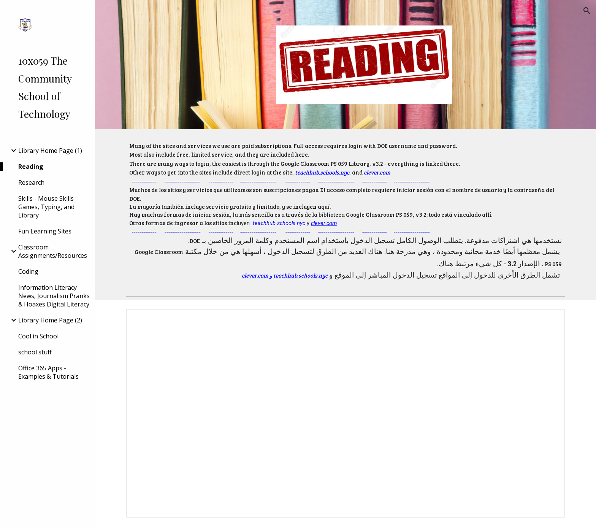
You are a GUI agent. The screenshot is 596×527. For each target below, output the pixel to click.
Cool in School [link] (38, 336)
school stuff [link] (35, 352)
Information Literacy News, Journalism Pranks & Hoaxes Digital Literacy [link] (54, 295)
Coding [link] (28, 271)
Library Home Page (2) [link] (50, 320)
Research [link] (31, 182)
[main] (345, 211)
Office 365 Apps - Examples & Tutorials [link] (48, 372)
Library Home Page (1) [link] (50, 150)
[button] (587, 11)
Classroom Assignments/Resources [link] (52, 251)
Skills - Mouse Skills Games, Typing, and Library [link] (46, 206)
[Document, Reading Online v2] (345, 413)
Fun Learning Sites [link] (44, 231)
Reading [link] (30, 166)
